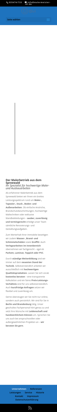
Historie (40, 392)
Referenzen (36, 388)
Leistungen (15, 392)
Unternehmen (19, 388)
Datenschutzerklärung (26, 399)
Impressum (33, 396)
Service (28, 392)
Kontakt (19, 396)
